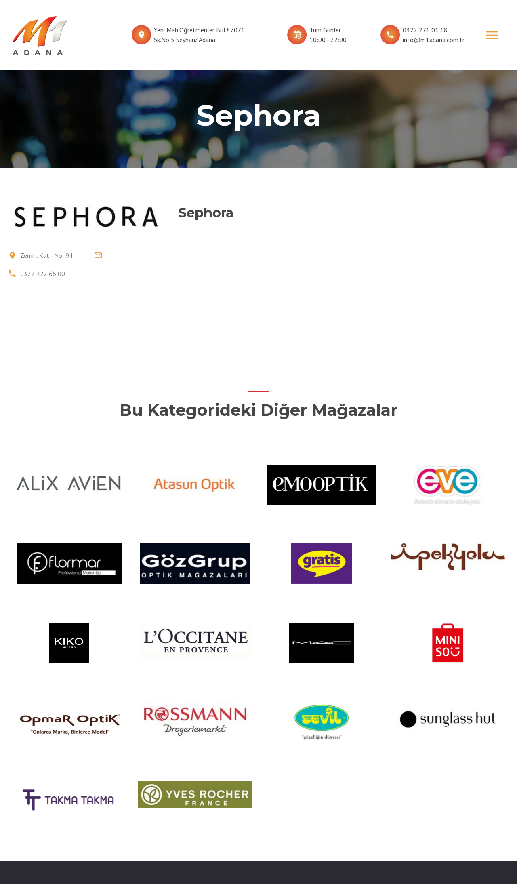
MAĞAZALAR (202, 804)
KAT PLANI (200, 818)
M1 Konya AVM (377, 818)
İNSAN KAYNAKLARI (298, 818)
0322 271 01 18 (425, 30)
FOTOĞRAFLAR (292, 804)
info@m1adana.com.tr (433, 40)
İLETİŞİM (284, 831)
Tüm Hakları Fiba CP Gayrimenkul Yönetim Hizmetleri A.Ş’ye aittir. (368, 860)
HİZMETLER (202, 831)
